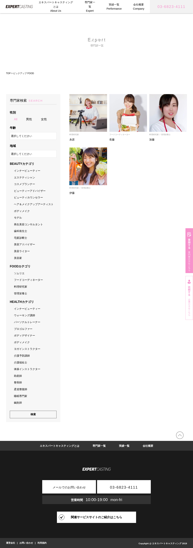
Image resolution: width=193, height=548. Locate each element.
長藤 (112, 139)
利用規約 (42, 543)
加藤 (152, 139)
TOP (8, 73)
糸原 (72, 139)
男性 (29, 119)
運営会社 (10, 543)
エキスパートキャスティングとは (59, 445)
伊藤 (72, 192)
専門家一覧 (99, 445)
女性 (44, 119)
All (15, 119)
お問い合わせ (26, 543)
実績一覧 (124, 445)
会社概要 (148, 445)
